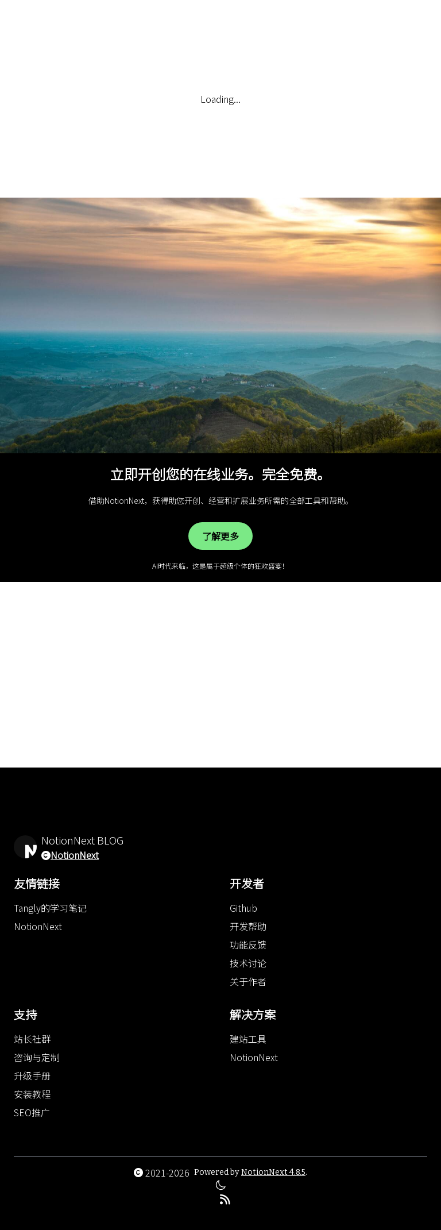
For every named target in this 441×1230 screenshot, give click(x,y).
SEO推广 (32, 1112)
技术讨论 (248, 963)
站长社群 (32, 1039)
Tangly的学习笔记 (50, 908)
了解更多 (220, 536)
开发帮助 (248, 926)
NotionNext (75, 855)
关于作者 (248, 981)
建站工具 (248, 1039)
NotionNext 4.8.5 (273, 1172)
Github (243, 908)
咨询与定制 (37, 1057)
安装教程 (32, 1094)
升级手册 (32, 1075)
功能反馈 (248, 944)
